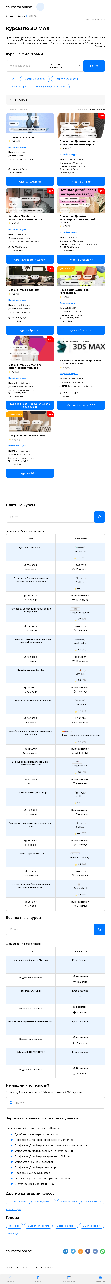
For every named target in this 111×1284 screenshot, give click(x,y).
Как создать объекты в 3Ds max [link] (31, 960)
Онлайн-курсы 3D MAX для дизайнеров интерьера (25, 366)
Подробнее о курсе (17, 147)
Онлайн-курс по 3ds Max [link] (30, 670)
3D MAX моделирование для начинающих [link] (31, 1021)
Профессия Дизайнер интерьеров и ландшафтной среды (77, 219)
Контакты (22, 1267)
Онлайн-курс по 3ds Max (23, 290)
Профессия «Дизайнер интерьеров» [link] (31, 700)
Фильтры (10, 1278)
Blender (88, 277)
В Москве (14, 1225)
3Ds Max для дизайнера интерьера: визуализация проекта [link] (30, 885)
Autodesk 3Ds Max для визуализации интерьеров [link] (31, 610)
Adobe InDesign (68, 1201)
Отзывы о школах (43, 1267)
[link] (30, 181)
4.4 (67, 148)
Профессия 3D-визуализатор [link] (31, 792)
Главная (9, 16)
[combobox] (59, 1103)
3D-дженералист (18, 1201)
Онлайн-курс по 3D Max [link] (31, 853)
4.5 (16, 141)
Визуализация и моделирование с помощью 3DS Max (80, 362)
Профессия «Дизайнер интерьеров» (74, 291)
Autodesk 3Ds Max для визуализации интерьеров (25, 218)
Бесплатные (69, 1278)
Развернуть (100, 46)
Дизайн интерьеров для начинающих (77, 130)
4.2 (79, 864)
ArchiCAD (14, 124)
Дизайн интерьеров (18, 118)
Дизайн (21, 16)
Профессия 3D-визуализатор (27, 435)
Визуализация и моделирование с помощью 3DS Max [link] (31, 763)
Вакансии (100, 1278)
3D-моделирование (69, 124)
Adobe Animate (93, 1201)
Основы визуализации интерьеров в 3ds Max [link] (30, 824)
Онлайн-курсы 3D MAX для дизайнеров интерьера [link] (30, 732)
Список (38, 1278)
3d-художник (15, 359)
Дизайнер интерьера (21, 137)
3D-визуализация (44, 1201)
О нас (9, 1267)
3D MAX (35, 118)
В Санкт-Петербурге (38, 1225)
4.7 (15, 223)
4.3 (66, 226)
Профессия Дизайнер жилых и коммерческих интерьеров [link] (31, 579)
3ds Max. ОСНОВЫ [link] (31, 990)
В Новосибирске (66, 1225)
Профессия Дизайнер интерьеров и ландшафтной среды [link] (31, 641)
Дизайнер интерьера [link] (30, 547)
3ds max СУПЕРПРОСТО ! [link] (31, 1052)
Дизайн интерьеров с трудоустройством (27, 130)
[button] (40, 7)
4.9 (79, 894)
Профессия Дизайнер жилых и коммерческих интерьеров (79, 143)
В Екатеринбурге (92, 1225)
